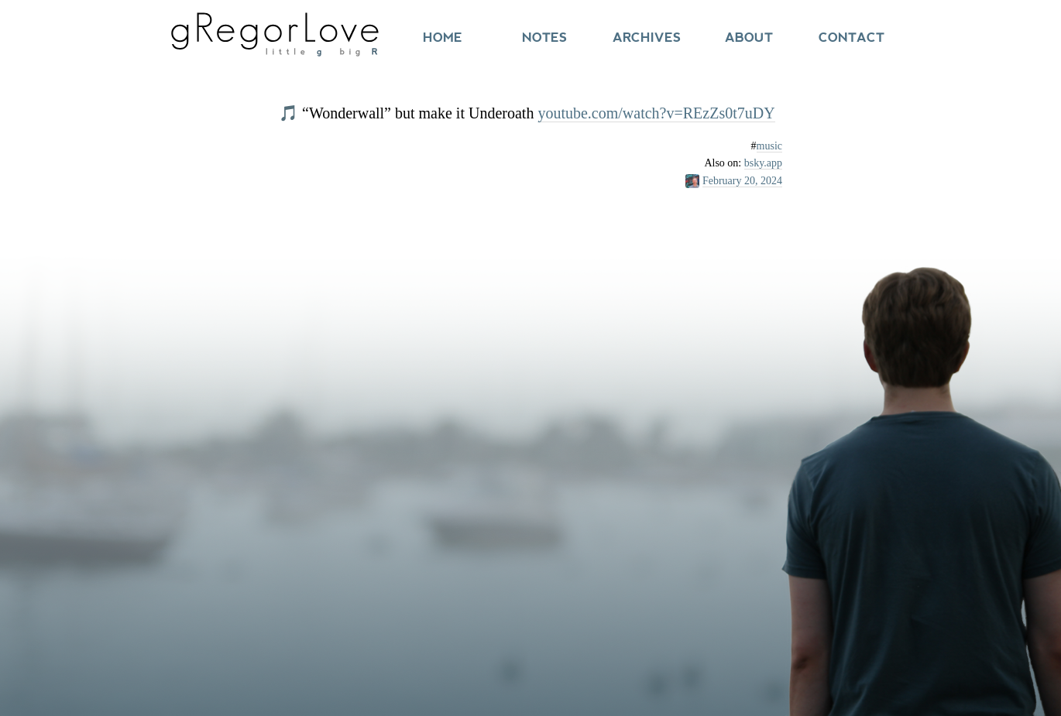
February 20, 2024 (742, 181)
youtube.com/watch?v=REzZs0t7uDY (655, 113)
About (749, 37)
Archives (647, 37)
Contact (851, 37)
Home (442, 37)
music (769, 146)
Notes (544, 37)
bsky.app (763, 163)
